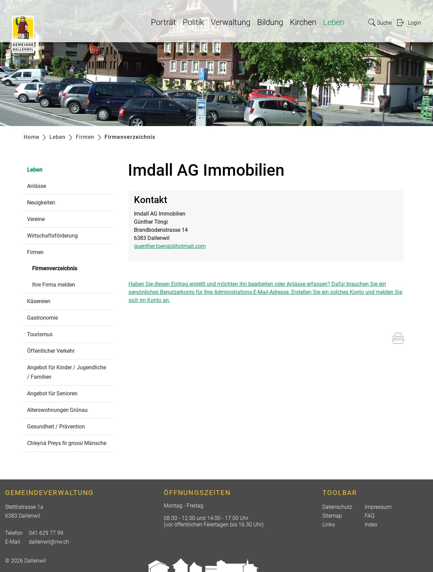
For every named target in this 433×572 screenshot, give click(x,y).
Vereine (36, 219)
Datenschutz (337, 507)
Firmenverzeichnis (70, 268)
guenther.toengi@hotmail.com (170, 246)
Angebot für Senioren (52, 393)
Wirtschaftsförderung (52, 235)
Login (414, 23)
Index (371, 524)
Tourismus (39, 334)
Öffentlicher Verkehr (50, 351)
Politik (193, 22)
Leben (333, 22)
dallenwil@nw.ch (49, 542)
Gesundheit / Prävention (56, 426)
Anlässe (36, 186)
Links (328, 524)
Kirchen (303, 22)
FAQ (369, 516)
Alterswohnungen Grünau (57, 410)
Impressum (378, 507)
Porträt (163, 22)
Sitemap (332, 516)
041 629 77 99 (46, 533)
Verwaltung (230, 22)
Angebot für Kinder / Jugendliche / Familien (66, 372)
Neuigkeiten (41, 202)
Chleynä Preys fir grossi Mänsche (66, 443)
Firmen (35, 252)
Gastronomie (42, 318)
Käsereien (38, 301)
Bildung (270, 22)
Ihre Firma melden (53, 284)
